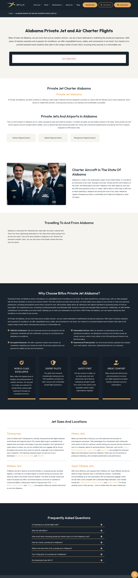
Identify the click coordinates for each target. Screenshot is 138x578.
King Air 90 (19, 456)
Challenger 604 (80, 450)
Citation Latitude (97, 482)
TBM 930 (40, 456)
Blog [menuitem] (78, 5)
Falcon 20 (30, 485)
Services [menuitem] (38, 5)
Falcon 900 (104, 450)
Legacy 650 (92, 450)
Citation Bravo (85, 482)
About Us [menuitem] (70, 5)
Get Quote (105, 5)
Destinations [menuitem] (58, 5)
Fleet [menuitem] (47, 5)
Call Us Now (122, 5)
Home (11, 13)
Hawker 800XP (17, 485)
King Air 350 (28, 456)
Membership (90, 5)
